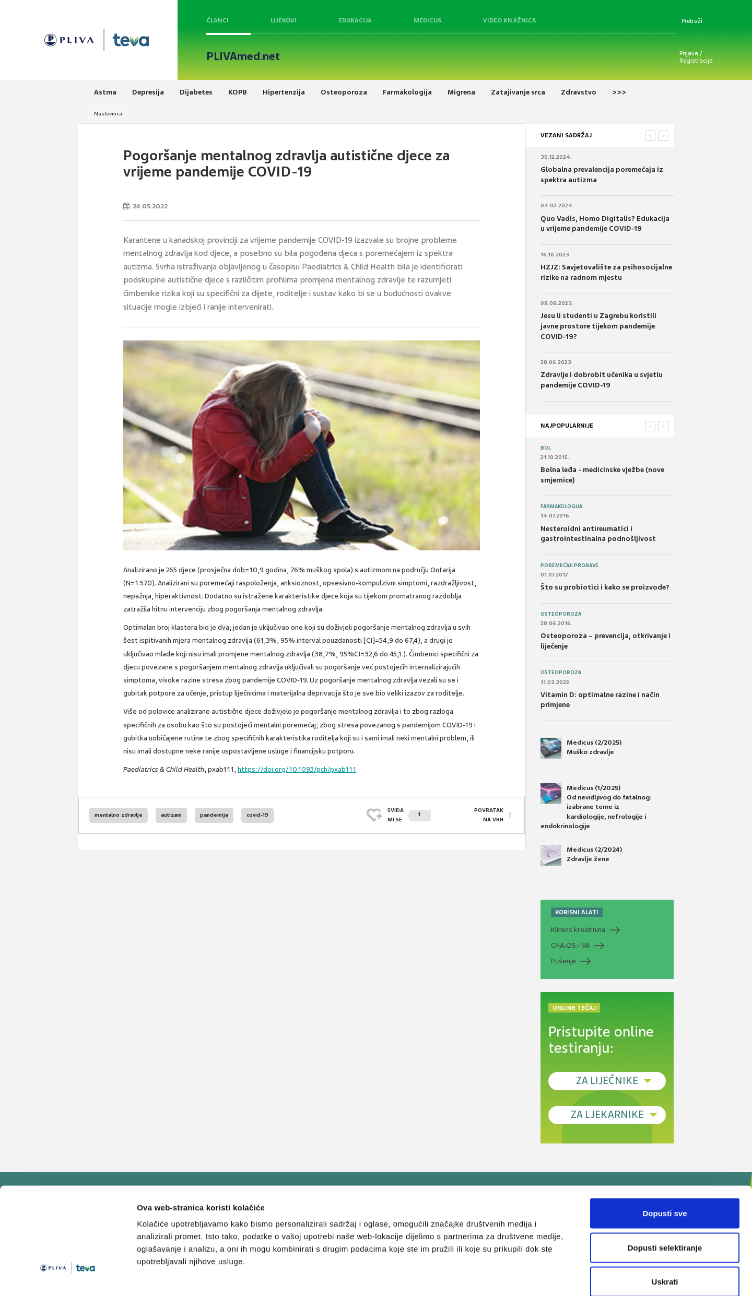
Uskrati (665, 1227)
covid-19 (257, 814)
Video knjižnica (509, 20)
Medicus (427, 20)
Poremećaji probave (569, 565)
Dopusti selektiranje (665, 1193)
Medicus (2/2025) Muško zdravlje (580, 748)
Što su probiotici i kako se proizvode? (604, 587)
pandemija (214, 814)
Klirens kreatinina (578, 929)
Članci (217, 20)
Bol (545, 448)
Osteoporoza (560, 614)
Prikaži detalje (541, 1275)
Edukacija (355, 20)
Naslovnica (108, 113)
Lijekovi (284, 20)
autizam (171, 814)
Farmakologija (561, 506)
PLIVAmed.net (243, 56)
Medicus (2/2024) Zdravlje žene (581, 855)
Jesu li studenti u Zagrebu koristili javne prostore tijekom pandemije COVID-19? (598, 325)
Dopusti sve (664, 1158)
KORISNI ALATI (576, 912)
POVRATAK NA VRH (488, 815)
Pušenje (563, 961)
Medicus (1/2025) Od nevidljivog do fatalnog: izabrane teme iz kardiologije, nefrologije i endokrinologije (596, 806)
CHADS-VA (570, 945)
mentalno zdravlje (119, 814)
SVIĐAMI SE (409, 815)
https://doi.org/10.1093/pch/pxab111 (297, 769)
